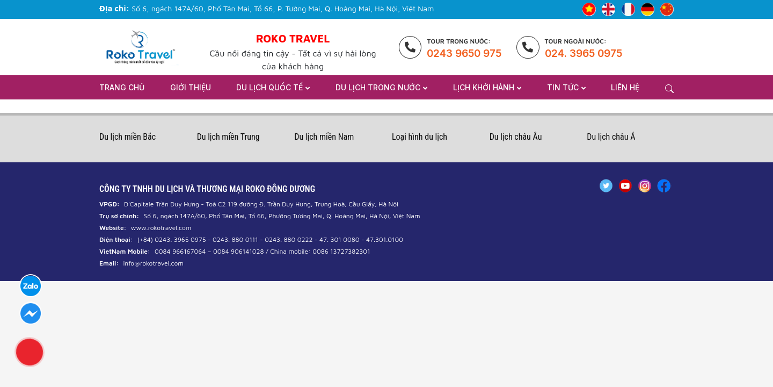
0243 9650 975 (464, 53)
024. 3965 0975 (583, 53)
